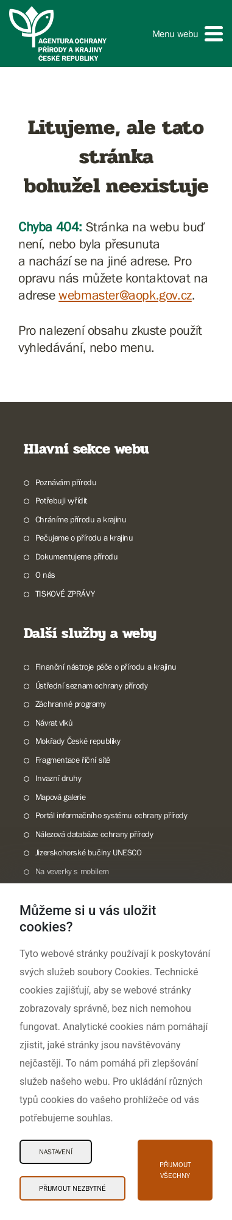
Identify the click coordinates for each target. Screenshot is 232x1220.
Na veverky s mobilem (72, 871)
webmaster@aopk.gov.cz (125, 295)
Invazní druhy (58, 778)
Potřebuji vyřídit (61, 500)
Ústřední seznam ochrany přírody (91, 685)
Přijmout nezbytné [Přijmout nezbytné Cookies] (72, 1188)
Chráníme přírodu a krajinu (81, 519)
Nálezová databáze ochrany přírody (94, 834)
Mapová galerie (60, 797)
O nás (45, 575)
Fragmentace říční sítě (72, 760)
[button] (187, 33)
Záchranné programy (70, 704)
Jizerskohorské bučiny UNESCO (88, 852)
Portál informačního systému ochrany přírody (111, 815)
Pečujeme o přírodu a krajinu (84, 537)
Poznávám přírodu (66, 482)
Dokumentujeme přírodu (76, 556)
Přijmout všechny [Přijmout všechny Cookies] (175, 1170)
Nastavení (55, 1152)
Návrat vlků (54, 722)
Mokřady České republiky (78, 741)
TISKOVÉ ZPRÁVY (64, 593)
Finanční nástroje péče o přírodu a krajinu (106, 666)
